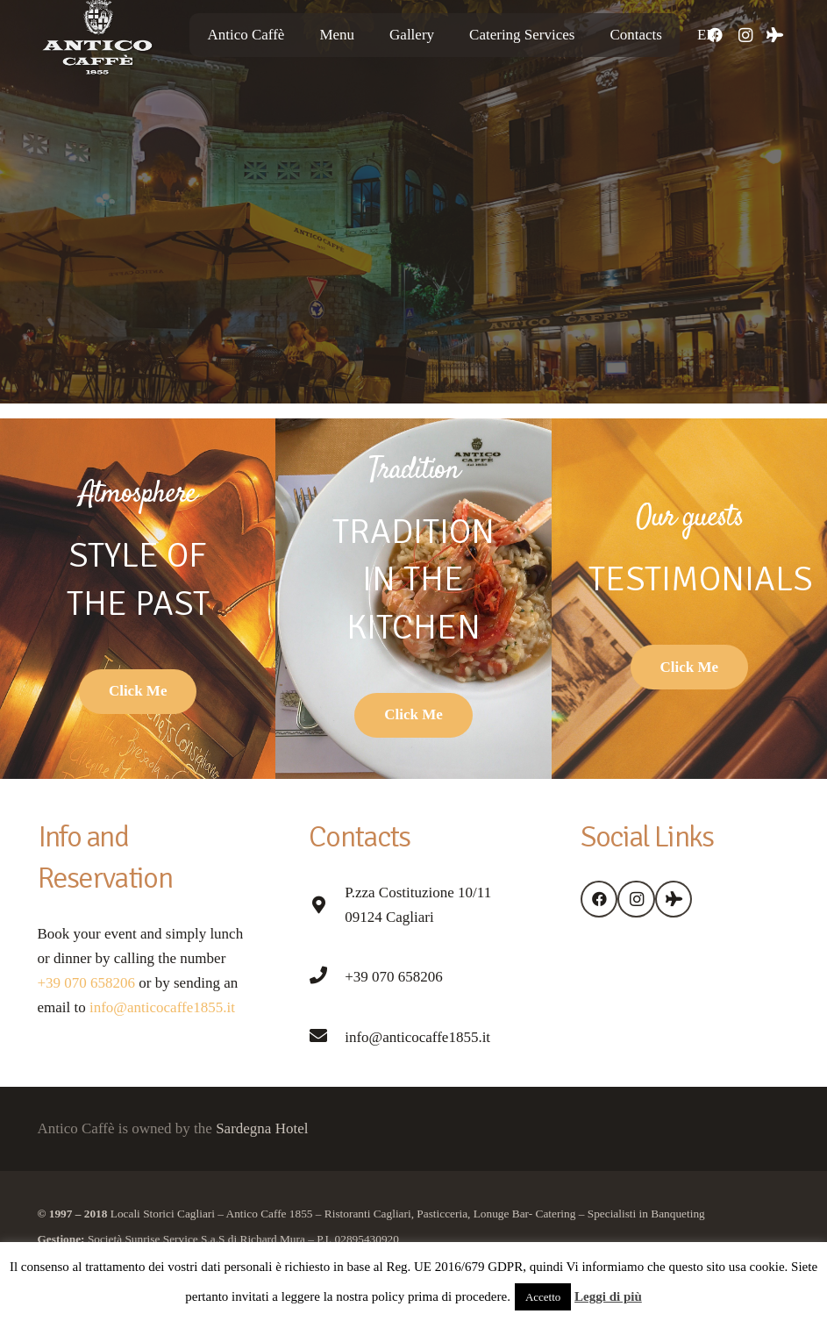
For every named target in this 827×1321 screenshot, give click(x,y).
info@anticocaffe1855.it (160, 1007)
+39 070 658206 (87, 983)
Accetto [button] (542, 1296)
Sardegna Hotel (262, 1128)
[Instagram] (745, 35)
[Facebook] (599, 899)
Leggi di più (608, 1296)
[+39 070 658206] (327, 977)
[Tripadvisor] (775, 35)
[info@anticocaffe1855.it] (327, 1037)
